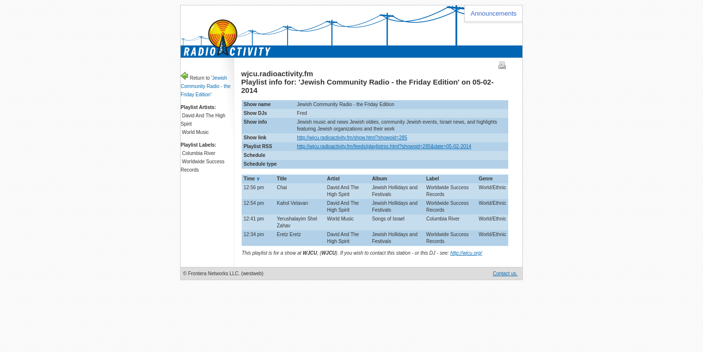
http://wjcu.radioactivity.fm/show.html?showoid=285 (352, 137)
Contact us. (505, 273)
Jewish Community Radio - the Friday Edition (205, 86)
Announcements (494, 13)
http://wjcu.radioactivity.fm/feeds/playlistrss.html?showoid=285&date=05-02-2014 (384, 146)
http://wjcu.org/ (466, 253)
